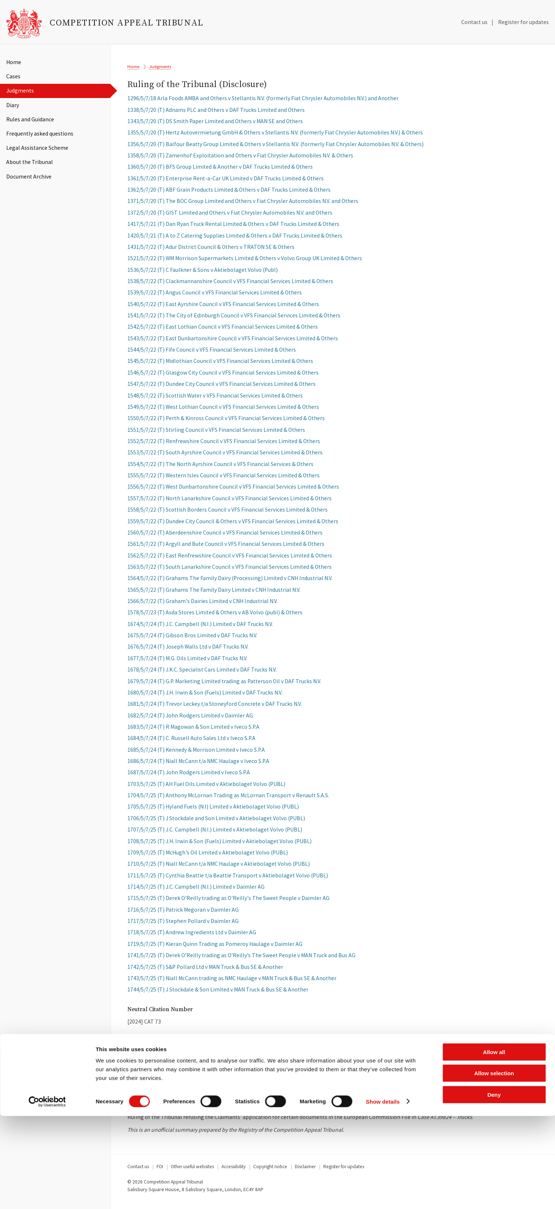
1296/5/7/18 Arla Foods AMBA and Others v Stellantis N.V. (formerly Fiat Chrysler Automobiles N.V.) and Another (262, 101)
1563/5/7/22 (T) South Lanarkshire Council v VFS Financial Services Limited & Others (229, 570)
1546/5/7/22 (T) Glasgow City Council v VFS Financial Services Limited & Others (223, 375)
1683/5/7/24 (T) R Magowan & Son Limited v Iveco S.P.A (193, 730)
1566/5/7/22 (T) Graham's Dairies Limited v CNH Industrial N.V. (202, 604)
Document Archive (28, 176)
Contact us (474, 22)
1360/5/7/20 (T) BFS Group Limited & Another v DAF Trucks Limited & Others (220, 170)
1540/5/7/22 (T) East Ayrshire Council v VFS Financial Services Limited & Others (223, 307)
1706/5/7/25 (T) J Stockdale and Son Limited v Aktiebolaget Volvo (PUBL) (216, 821)
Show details (383, 1195)
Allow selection (494, 1166)
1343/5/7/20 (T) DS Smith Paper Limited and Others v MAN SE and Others (215, 124)
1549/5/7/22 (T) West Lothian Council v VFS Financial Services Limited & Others (223, 410)
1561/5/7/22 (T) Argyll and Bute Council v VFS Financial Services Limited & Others (225, 547)
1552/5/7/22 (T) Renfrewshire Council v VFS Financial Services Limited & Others (223, 444)
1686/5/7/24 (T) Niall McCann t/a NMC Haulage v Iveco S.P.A (198, 764)
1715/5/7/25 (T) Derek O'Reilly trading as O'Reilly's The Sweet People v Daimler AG (228, 901)
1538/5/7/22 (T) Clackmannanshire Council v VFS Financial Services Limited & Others (230, 284)
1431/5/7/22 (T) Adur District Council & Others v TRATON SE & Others (210, 250)
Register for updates (523, 22)
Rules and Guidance (30, 119)
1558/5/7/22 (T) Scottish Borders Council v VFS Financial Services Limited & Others (227, 512)
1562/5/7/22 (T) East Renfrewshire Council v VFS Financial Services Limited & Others (229, 558)
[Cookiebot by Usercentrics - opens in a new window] (47, 1194)
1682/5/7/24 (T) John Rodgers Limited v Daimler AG (190, 718)
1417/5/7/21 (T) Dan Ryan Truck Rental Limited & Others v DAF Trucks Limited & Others (233, 227)
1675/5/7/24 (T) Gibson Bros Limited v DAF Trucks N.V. (192, 638)
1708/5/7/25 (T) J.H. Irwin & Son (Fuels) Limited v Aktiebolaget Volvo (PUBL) (219, 844)
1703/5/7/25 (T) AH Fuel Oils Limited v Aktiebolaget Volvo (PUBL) (206, 787)
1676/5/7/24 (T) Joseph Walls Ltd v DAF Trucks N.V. (187, 649)
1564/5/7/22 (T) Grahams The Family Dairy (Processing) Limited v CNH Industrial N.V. (229, 581)
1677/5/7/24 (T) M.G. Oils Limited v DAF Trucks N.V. (187, 661)
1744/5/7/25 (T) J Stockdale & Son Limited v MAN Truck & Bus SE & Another (217, 992)
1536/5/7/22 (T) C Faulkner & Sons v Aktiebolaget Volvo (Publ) (202, 273)
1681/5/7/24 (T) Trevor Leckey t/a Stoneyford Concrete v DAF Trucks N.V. (214, 707)
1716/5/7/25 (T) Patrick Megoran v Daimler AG (183, 912)
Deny (494, 1188)
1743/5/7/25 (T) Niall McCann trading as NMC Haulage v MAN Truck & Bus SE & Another (231, 981)
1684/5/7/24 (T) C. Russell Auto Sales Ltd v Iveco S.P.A (191, 741)
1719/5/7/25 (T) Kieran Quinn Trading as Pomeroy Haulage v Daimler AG (214, 947)
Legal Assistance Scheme (37, 147)
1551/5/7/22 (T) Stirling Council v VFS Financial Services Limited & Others (216, 433)
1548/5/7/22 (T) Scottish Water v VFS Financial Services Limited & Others (215, 398)
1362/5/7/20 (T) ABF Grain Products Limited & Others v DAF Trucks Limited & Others (229, 192)
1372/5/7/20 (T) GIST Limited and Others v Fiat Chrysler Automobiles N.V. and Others (229, 215)
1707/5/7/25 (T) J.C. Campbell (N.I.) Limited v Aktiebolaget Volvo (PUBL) (214, 832)
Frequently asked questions (39, 133)
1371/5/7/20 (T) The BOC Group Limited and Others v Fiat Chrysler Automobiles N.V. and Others (242, 204)
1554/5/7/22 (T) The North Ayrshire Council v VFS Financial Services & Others (220, 467)
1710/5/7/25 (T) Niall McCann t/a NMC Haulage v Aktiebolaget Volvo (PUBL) (218, 867)
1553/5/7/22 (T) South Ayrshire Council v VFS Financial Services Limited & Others (225, 455)
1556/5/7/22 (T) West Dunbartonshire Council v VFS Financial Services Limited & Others (233, 489)
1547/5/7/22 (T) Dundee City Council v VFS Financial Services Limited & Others (221, 387)
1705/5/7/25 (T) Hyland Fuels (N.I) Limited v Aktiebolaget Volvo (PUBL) (213, 809)
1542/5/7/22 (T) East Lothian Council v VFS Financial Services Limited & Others (222, 329)
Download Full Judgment (178, 1085)
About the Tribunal (29, 162)
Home (13, 62)
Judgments (20, 90)
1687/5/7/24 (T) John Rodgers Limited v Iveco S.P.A (188, 775)
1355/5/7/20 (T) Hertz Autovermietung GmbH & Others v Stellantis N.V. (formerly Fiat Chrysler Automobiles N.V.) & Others (275, 135)
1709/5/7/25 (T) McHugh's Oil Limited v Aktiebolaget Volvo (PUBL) (207, 855)
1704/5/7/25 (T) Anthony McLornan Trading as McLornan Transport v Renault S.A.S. (228, 798)
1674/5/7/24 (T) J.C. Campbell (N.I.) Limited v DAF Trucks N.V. (200, 627)
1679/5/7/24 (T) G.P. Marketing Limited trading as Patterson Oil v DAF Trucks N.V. (224, 684)
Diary (12, 105)
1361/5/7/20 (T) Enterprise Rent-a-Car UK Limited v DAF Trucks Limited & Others (225, 181)
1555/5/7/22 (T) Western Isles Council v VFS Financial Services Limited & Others (223, 478)
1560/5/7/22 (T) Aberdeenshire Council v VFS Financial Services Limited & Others (225, 535)
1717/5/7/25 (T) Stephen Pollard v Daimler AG (183, 924)
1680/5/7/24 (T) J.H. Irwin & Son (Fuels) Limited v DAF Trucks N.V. (204, 695)
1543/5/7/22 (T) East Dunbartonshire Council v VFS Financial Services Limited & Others (232, 341)
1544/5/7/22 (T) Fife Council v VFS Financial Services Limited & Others (211, 352)
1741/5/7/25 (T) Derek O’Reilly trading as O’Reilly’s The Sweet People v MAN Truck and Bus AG (241, 958)
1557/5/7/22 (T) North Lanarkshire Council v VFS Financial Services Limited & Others (229, 501)
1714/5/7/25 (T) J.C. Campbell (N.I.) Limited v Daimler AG (196, 890)
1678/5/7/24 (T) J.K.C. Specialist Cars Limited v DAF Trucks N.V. (202, 672)
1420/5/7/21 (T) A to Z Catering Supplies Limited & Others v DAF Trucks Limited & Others (234, 238)
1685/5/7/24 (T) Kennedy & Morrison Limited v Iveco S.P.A (196, 753)
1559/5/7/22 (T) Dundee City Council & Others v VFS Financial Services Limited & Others (232, 524)
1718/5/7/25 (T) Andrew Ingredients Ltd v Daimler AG (191, 935)
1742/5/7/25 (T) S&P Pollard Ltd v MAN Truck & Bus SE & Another (205, 969)
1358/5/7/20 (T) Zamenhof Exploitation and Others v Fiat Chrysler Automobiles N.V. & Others (240, 158)
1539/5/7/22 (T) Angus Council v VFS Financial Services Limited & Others (214, 295)
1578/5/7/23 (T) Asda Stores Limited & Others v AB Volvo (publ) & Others (214, 615)
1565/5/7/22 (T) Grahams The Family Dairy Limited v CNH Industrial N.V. (213, 593)
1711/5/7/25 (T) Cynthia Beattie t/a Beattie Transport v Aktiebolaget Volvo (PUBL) (227, 878)
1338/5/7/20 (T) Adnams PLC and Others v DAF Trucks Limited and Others (216, 113)
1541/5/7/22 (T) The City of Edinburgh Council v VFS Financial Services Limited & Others (233, 318)
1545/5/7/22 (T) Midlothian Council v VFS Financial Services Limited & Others (220, 364)
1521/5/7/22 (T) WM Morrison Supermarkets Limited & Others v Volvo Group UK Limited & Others (244, 261)
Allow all (494, 1145)
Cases (13, 76)
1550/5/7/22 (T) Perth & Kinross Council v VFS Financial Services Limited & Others (226, 421)
